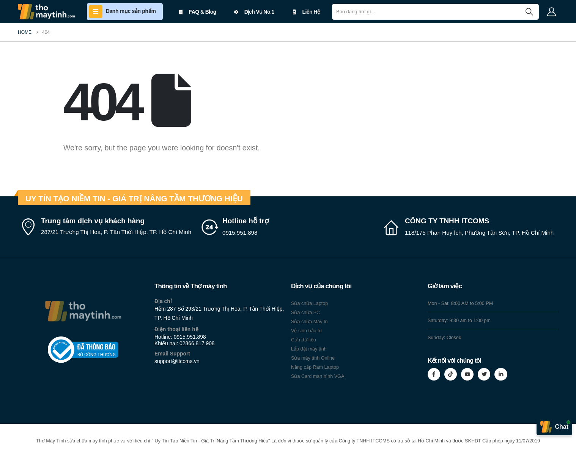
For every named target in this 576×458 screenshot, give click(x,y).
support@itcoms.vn (177, 361)
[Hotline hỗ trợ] (288, 227)
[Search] (529, 11)
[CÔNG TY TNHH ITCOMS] (470, 227)
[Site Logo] (46, 11)
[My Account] (551, 11)
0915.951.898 (190, 337)
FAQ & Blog (197, 11)
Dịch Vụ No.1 (254, 11)
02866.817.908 (197, 343)
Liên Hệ (306, 11)
